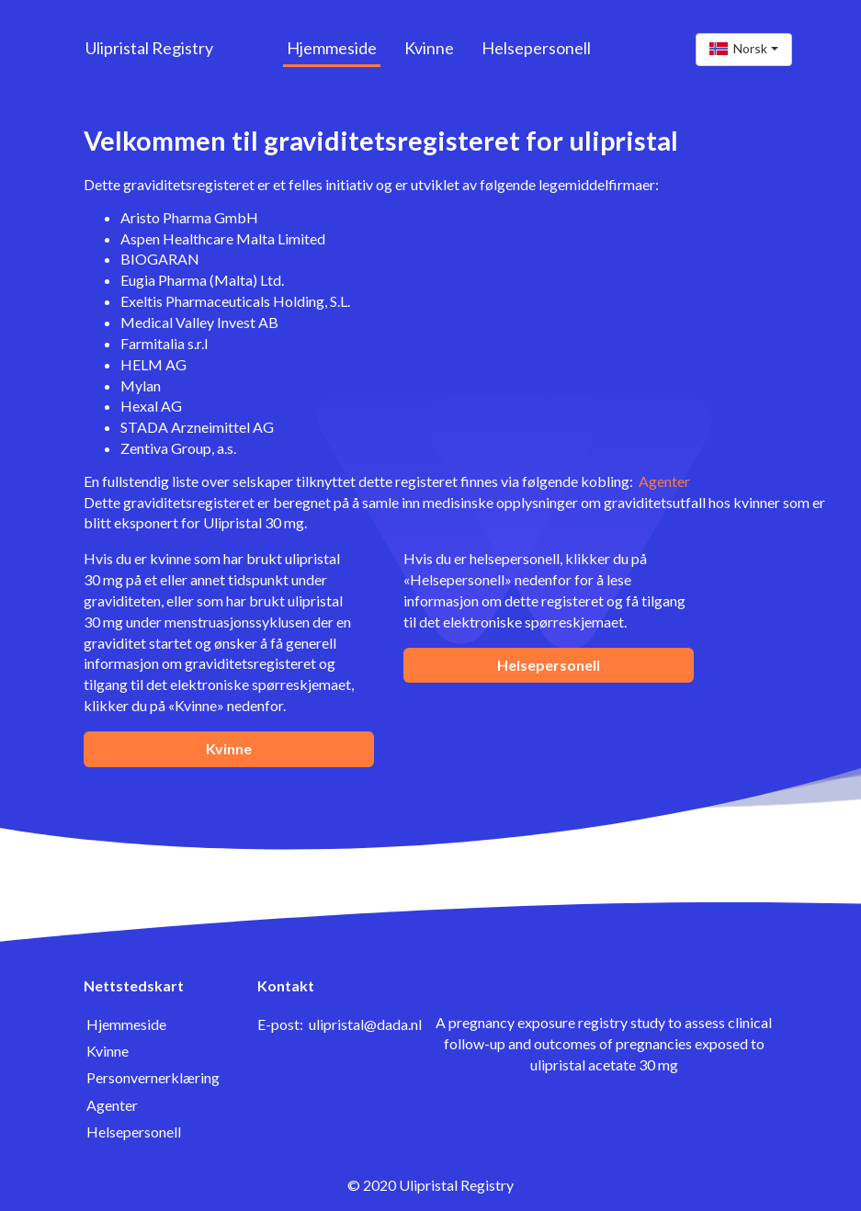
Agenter (664, 481)
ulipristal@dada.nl (365, 1024)
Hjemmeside (332, 48)
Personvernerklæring (153, 1077)
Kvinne (429, 48)
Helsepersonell (536, 48)
